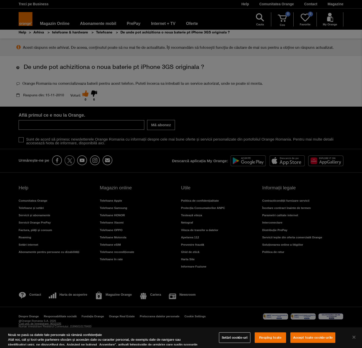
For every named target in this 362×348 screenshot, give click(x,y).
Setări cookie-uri (234, 337)
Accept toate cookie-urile (313, 337)
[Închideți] (353, 337)
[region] (181, 337)
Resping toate (270, 337)
